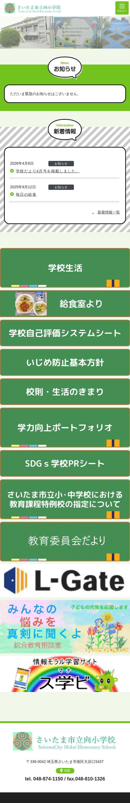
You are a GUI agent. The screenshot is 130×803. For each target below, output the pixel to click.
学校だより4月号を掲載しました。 (48, 171)
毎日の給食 (26, 194)
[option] (65, 32)
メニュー (122, 8)
